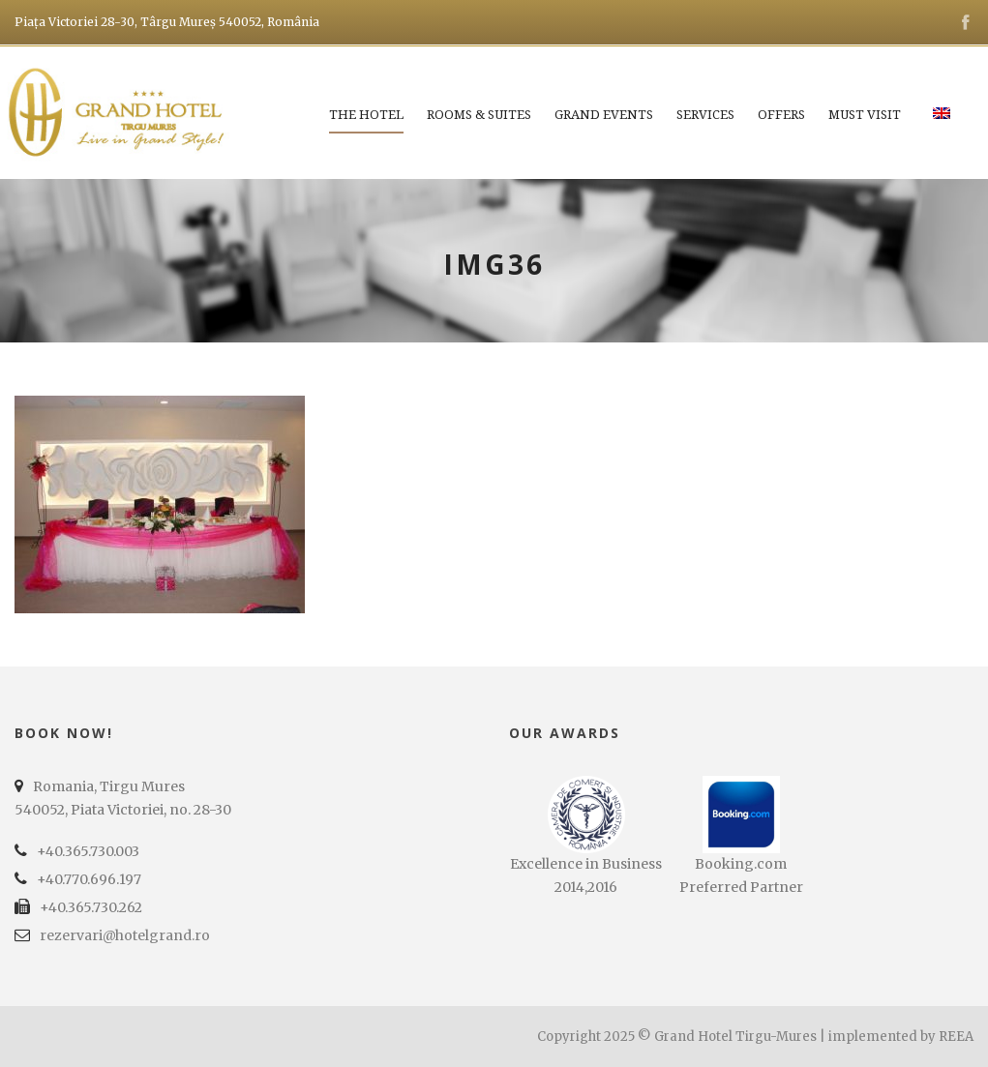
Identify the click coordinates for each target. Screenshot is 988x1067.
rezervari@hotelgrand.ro (125, 935)
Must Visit (864, 114)
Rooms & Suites (479, 114)
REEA (956, 1036)
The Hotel (366, 114)
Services (705, 114)
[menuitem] (942, 124)
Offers (781, 114)
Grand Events (603, 114)
